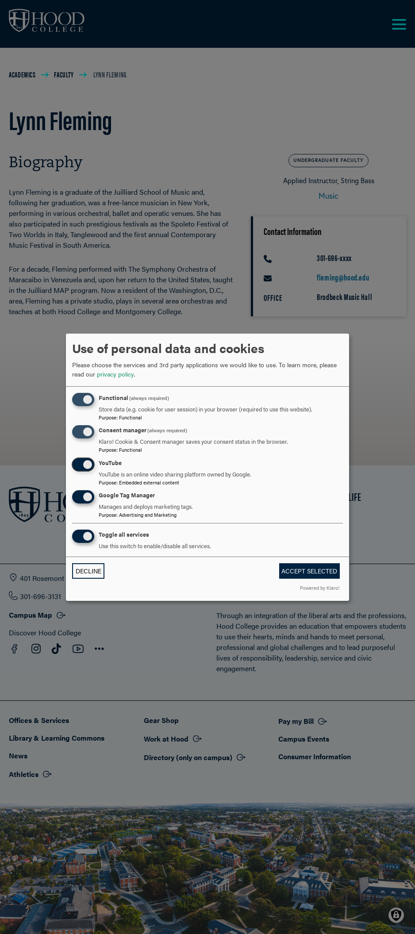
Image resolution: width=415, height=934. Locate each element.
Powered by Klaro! (319, 587)
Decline (88, 570)
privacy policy (115, 373)
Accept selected (309, 570)
